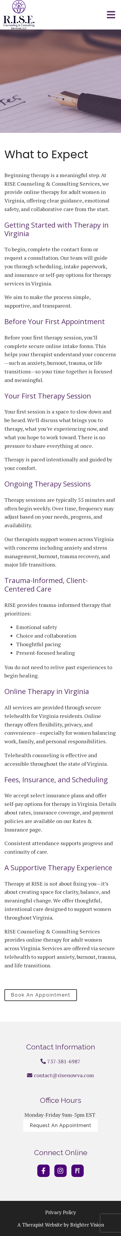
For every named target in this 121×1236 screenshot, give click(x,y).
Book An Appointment (40, 995)
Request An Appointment (60, 1125)
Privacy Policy (60, 1212)
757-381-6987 (63, 1061)
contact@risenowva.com (64, 1075)
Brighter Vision (87, 1224)
